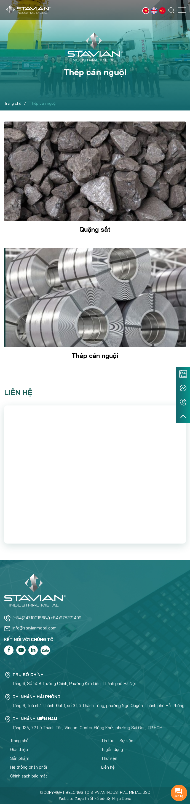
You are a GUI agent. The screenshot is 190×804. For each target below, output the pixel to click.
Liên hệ (108, 767)
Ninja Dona (118, 798)
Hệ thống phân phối (28, 767)
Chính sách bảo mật (28, 776)
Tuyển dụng (112, 749)
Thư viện (109, 758)
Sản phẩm (19, 758)
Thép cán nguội (95, 356)
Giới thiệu (19, 749)
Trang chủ (12, 103)
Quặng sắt (95, 229)
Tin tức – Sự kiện (117, 740)
